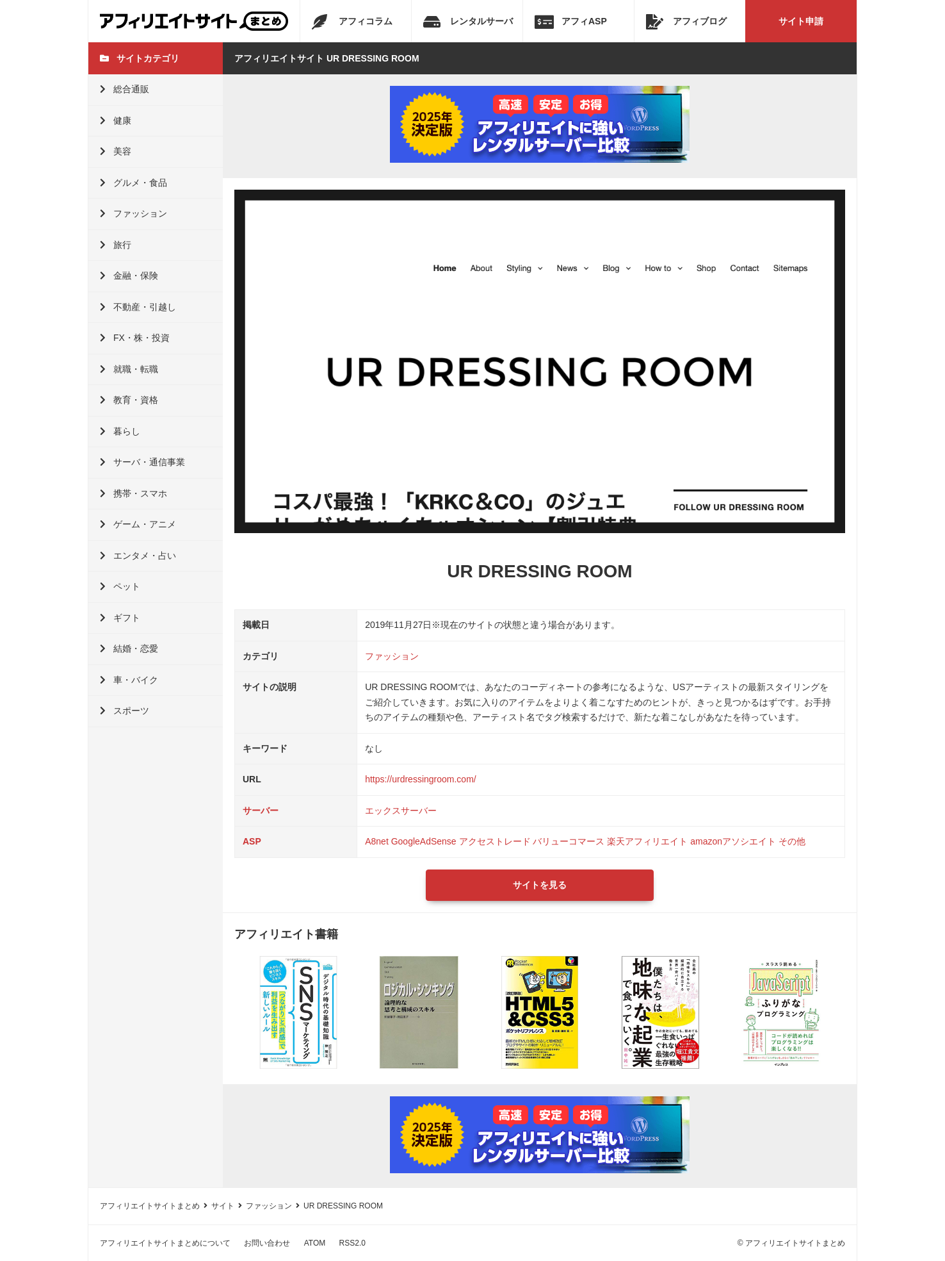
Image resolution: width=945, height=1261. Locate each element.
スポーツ (124, 710)
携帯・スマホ (133, 493)
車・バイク (129, 680)
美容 (115, 151)
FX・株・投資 (135, 338)
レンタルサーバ (468, 21)
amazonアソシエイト (733, 841)
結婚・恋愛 (129, 648)
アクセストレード (495, 841)
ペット (120, 586)
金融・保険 (129, 275)
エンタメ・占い (138, 555)
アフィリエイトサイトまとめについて (165, 1243)
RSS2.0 (352, 1243)
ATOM (315, 1243)
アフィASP (571, 21)
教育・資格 (129, 400)
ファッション (133, 213)
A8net (377, 841)
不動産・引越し (138, 307)
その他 (792, 841)
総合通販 (124, 89)
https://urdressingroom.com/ (420, 779)
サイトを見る (540, 885)
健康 (115, 120)
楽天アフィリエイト (647, 841)
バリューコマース (568, 841)
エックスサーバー (401, 810)
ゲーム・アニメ (138, 524)
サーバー (261, 810)
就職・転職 (129, 369)
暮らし (120, 431)
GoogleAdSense (423, 841)
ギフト (120, 618)
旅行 (115, 245)
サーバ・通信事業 (142, 462)
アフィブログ (686, 21)
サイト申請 (801, 21)
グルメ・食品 (133, 182)
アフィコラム (352, 21)
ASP (252, 841)
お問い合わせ (267, 1243)
